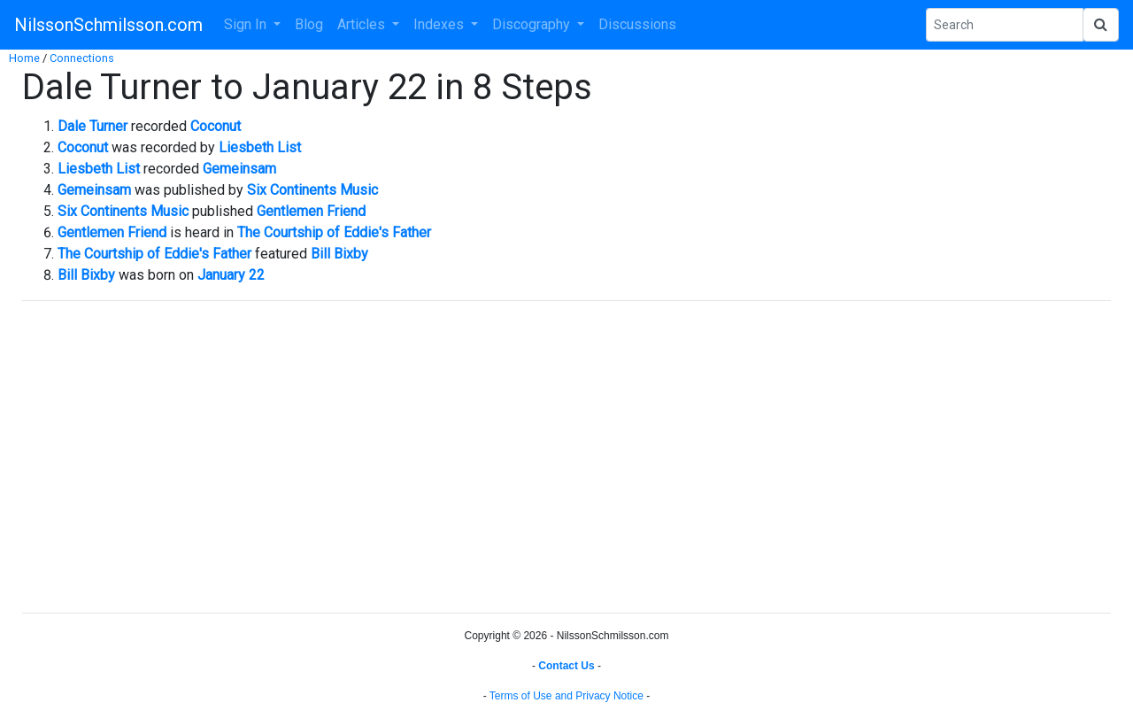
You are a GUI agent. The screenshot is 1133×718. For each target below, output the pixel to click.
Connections (82, 58)
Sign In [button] (247, 24)
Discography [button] (533, 24)
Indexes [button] (440, 24)
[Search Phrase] (1004, 25)
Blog (309, 24)
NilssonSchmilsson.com (108, 24)
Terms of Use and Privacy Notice (566, 696)
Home (24, 58)
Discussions (637, 24)
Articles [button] (363, 24)
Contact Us (566, 666)
